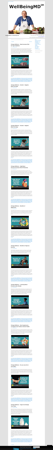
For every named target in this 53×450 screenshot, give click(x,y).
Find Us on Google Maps (41, 36)
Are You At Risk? (37, 43)
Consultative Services (37, 42)
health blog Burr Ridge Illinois (21, 121)
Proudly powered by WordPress (26, 447)
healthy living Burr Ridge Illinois (18, 119)
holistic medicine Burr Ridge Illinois (20, 81)
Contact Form (36, 48)
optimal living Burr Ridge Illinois (27, 81)
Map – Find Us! (37, 47)
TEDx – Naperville (37, 46)
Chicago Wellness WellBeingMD (25, 79)
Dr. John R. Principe (26, 159)
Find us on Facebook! (10, 1)
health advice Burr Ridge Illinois (27, 161)
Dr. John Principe (30, 79)
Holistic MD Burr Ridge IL (24, 119)
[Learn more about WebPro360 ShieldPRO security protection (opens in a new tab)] (1, 449)
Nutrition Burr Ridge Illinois (17, 79)
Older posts (12, 41)
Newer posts (30, 41)
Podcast (12, 76)
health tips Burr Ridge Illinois (27, 121)
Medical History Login (37, 41)
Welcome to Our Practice (38, 40)
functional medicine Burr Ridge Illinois (19, 161)
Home (36, 39)
